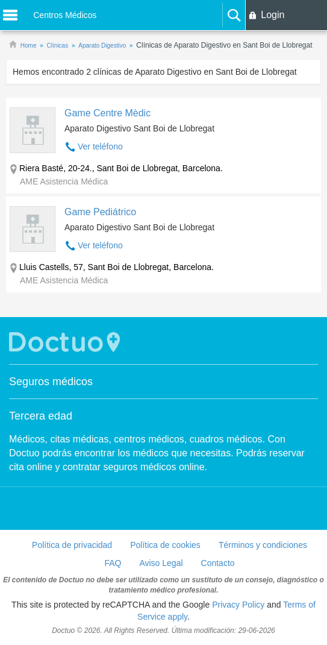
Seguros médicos (51, 382)
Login (272, 15)
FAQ (112, 563)
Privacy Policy (238, 604)
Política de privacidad (72, 545)
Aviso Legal (160, 563)
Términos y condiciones (263, 545)
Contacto (218, 563)
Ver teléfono (100, 146)
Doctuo (66, 342)
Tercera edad (40, 416)
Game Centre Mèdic (107, 113)
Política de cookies (165, 545)
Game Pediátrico (100, 212)
